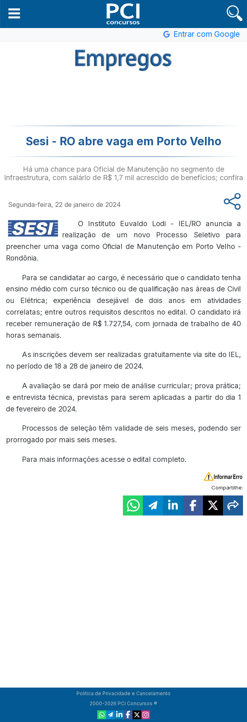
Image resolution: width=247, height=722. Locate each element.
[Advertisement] (124, 98)
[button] (14, 13)
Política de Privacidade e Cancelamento (123, 693)
